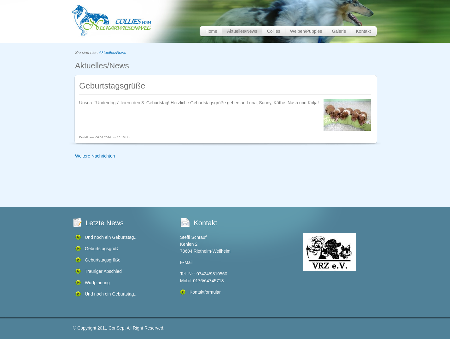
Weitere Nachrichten (95, 155)
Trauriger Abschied (103, 271)
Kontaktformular (205, 292)
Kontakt (363, 31)
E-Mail (186, 262)
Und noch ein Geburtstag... (111, 237)
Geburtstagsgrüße (102, 259)
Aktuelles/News (242, 31)
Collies (273, 31)
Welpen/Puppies (306, 31)
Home (211, 31)
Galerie (339, 31)
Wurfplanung (97, 282)
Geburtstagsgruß (101, 248)
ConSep (116, 327)
